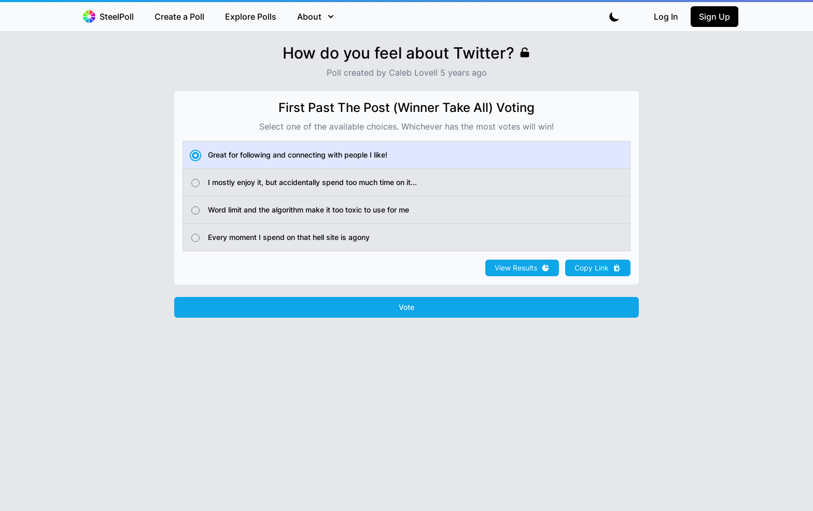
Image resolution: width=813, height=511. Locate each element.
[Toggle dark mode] (614, 16)
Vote (406, 307)
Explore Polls (250, 16)
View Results (522, 267)
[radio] (406, 154)
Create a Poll (179, 16)
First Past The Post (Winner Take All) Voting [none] (406, 107)
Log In (666, 16)
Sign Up (714, 16)
